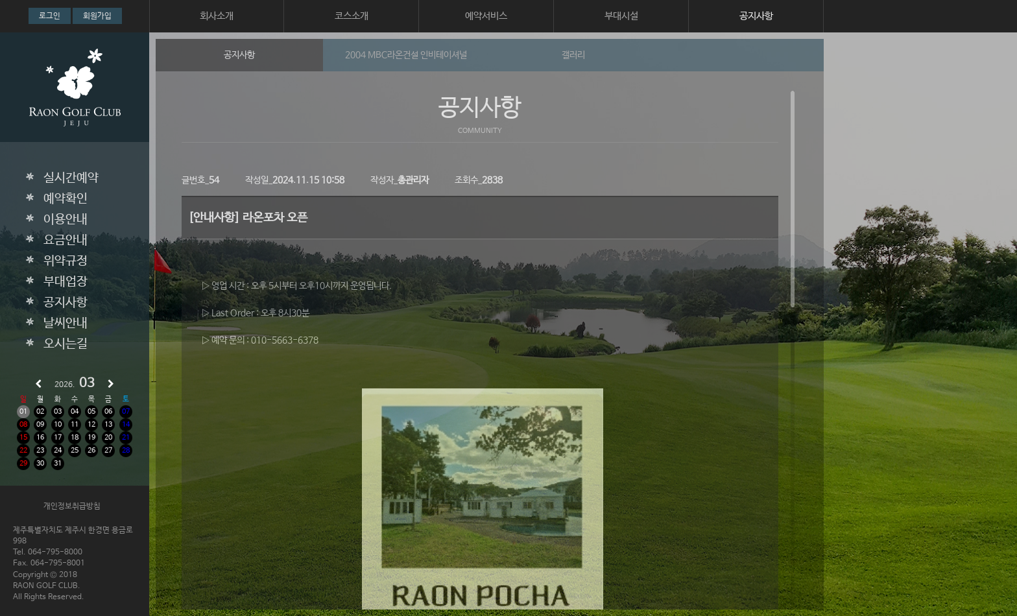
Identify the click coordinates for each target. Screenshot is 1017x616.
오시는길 (65, 344)
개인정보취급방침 (72, 506)
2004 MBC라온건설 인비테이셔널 (406, 55)
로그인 (49, 16)
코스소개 (351, 15)
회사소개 (216, 15)
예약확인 (65, 199)
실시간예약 (71, 178)
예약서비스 (486, 15)
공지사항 (756, 15)
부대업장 (65, 282)
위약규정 (65, 261)
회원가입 (97, 16)
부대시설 (621, 15)
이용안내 (65, 220)
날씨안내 (65, 323)
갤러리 (573, 55)
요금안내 (65, 240)
